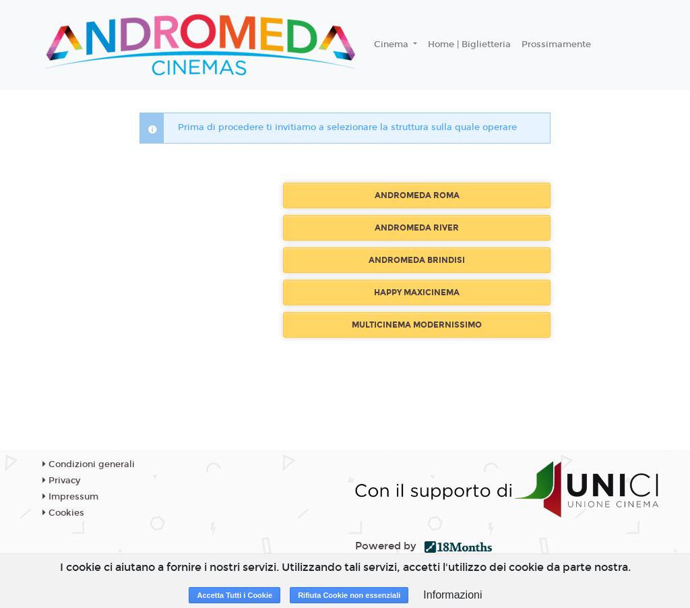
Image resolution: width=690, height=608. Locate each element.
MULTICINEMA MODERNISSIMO (417, 325)
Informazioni (452, 595)
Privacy (61, 480)
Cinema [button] (392, 44)
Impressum (70, 496)
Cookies (63, 513)
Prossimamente (556, 44)
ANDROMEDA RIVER (417, 228)
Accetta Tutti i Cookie (234, 595)
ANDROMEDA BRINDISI (417, 260)
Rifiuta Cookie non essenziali (349, 595)
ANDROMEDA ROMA (417, 195)
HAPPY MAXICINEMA (417, 292)
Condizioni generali (88, 464)
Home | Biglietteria (469, 44)
